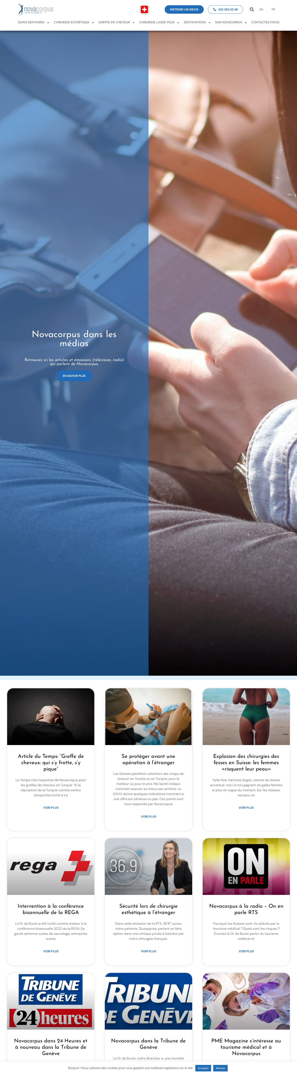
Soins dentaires (34, 22)
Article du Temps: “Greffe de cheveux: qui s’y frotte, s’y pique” (51, 763)
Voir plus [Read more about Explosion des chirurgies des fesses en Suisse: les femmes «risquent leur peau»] (246, 808)
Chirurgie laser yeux (159, 22)
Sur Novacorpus (231, 22)
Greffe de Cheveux (117, 22)
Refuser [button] (220, 1068)
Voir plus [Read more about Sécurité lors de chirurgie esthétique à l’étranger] (148, 951)
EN (261, 9)
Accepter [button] (203, 1068)
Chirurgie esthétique (74, 22)
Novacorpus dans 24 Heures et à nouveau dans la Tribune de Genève (50, 1047)
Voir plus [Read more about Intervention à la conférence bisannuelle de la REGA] (50, 951)
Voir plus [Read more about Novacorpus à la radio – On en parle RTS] (246, 951)
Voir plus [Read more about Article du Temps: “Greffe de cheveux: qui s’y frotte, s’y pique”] (50, 808)
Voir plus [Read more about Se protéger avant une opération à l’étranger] (148, 816)
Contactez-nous (265, 22)
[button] (251, 9)
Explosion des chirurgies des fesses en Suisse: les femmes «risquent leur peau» (246, 763)
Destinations (197, 22)
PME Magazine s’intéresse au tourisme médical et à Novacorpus (246, 1047)
